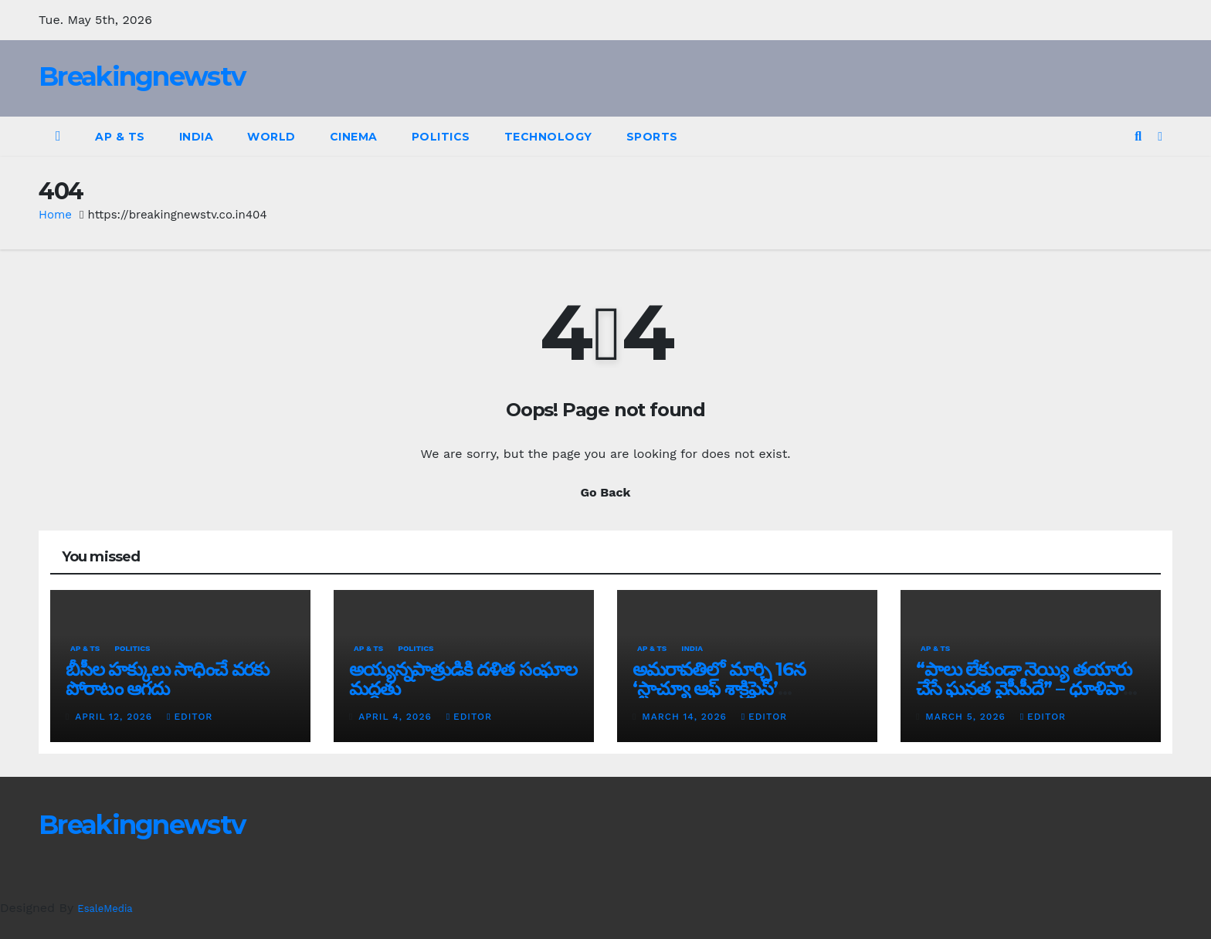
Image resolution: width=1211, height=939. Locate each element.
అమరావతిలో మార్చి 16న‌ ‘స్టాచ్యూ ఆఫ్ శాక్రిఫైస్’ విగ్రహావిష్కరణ (719, 688)
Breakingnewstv (142, 76)
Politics (441, 137)
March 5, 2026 (967, 716)
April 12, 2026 (115, 716)
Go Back (606, 492)
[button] (1138, 136)
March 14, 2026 (686, 716)
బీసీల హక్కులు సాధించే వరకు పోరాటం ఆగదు (167, 679)
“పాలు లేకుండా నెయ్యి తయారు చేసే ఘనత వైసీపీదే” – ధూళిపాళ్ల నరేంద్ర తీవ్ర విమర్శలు (1025, 688)
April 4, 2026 (396, 716)
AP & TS (120, 137)
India (196, 137)
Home (55, 215)
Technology (548, 137)
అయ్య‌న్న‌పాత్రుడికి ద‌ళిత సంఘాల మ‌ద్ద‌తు (463, 679)
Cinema (354, 137)
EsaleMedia (104, 908)
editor (189, 716)
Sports (652, 137)
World (271, 137)
